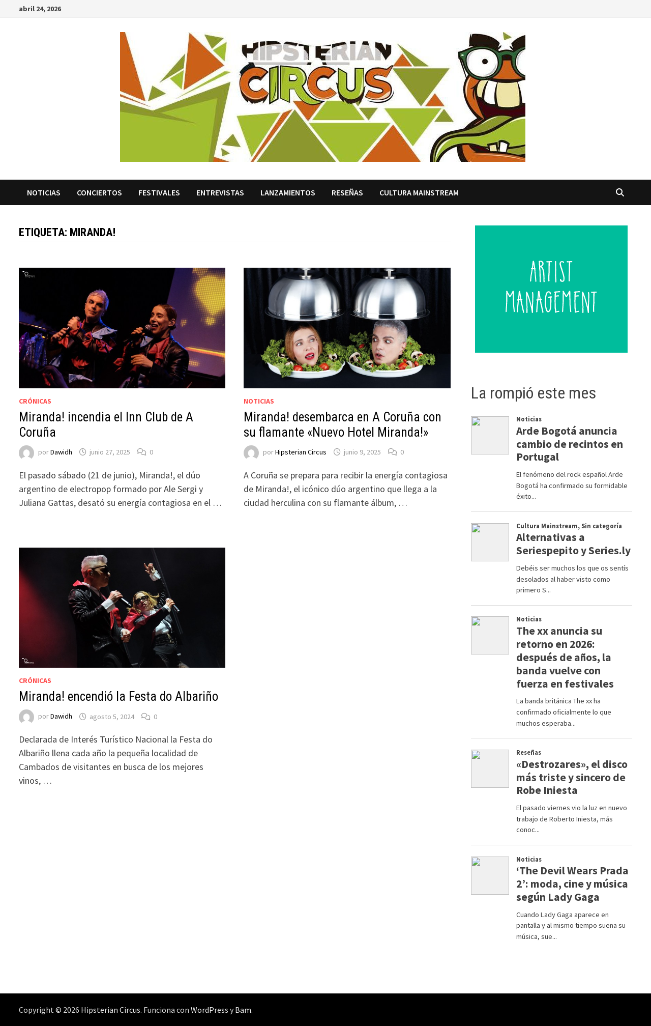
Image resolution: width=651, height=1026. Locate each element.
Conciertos (99, 192)
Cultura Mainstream (419, 192)
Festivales (159, 192)
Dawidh (61, 452)
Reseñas (347, 192)
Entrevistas (220, 192)
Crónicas (35, 401)
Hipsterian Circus (301, 452)
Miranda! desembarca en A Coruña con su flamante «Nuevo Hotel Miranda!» (342, 425)
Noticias (44, 192)
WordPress (209, 1010)
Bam (243, 1010)
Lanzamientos (287, 192)
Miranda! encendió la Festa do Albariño (118, 696)
